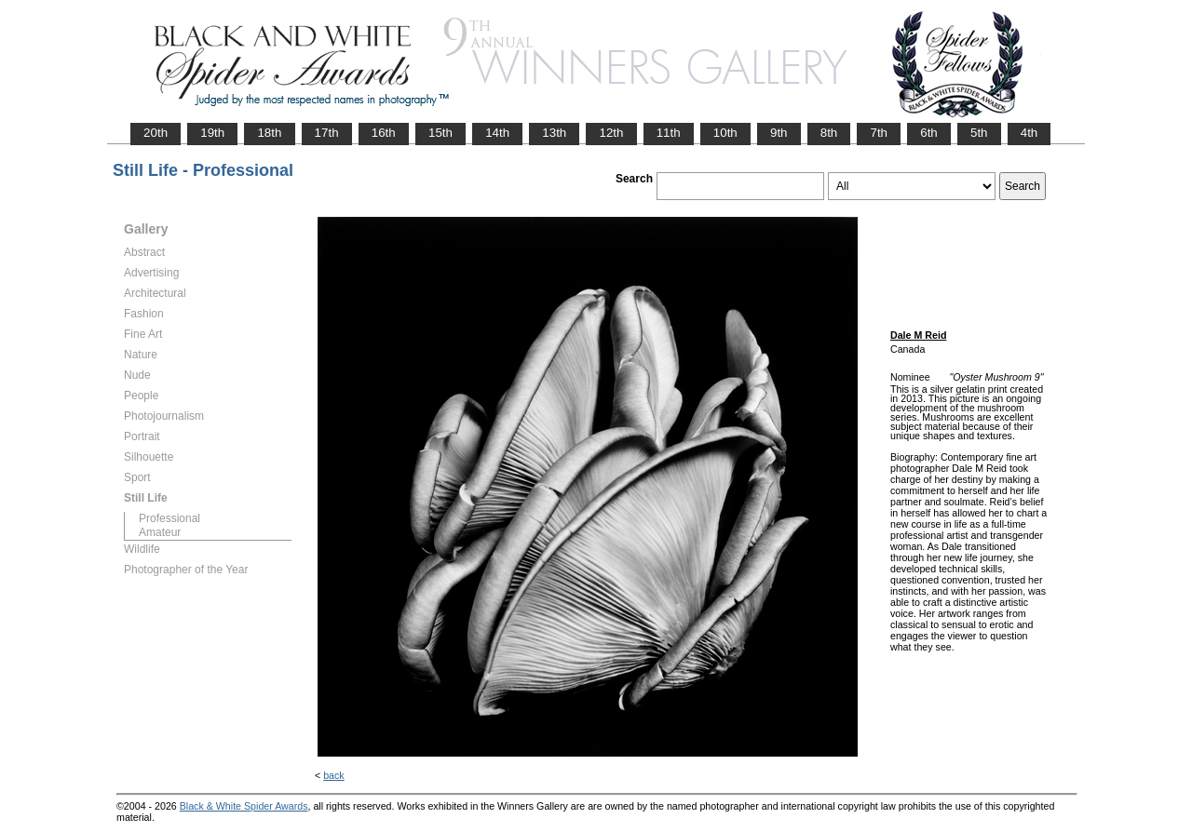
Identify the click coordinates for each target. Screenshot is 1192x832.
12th (611, 133)
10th (725, 133)
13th (554, 133)
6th (929, 133)
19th (212, 133)
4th (1029, 133)
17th (327, 133)
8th (829, 133)
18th (269, 133)
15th (440, 133)
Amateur (160, 532)
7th (879, 133)
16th (383, 133)
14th (497, 133)
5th (979, 133)
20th (155, 133)
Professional (169, 518)
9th (779, 133)
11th (668, 133)
